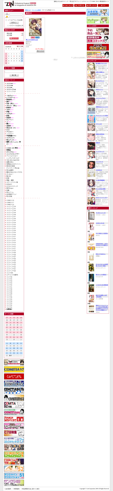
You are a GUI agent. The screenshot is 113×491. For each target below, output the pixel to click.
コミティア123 (11, 224)
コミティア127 (11, 216)
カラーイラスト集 (12, 182)
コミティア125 (11, 220)
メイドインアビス (100, 98)
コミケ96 (9, 277)
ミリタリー (10, 134)
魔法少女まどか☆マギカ (14, 172)
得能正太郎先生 (100, 134)
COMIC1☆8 (10, 200)
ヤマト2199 (99, 124)
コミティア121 (11, 228)
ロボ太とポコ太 (100, 223)
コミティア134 (11, 206)
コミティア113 (11, 245)
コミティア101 (11, 269)
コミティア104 (11, 263)
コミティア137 (11, 91)
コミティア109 (11, 252)
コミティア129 (11, 212)
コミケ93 (9, 283)
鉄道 (7, 178)
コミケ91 (9, 287)
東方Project (9, 188)
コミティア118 (11, 234)
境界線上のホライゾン (13, 164)
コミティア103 (11, 265)
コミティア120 (11, 230)
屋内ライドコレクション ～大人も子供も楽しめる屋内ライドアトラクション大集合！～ (102, 308)
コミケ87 (9, 295)
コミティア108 (11, 255)
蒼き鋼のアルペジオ (101, 63)
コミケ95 (9, 279)
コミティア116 (11, 238)
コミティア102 (11, 267)
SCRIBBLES (99, 170)
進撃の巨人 (10, 162)
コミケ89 (9, 291)
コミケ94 (9, 281)
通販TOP (28, 10)
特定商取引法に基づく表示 (30, 489)
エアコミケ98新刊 (12, 275)
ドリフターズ (99, 161)
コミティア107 (11, 257)
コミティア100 (11, 271)
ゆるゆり (9, 184)
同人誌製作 (10, 170)
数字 (10, 355)
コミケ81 (9, 307)
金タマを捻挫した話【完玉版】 (101, 296)
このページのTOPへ (79, 57)
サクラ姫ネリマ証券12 (102, 233)
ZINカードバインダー (101, 197)
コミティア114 (11, 242)
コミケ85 (9, 299)
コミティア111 (11, 248)
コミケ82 (9, 305)
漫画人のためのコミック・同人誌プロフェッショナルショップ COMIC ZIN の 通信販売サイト (81, 1)
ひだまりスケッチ (12, 186)
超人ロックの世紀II (101, 274)
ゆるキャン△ (99, 89)
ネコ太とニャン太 (100, 212)
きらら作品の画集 (100, 188)
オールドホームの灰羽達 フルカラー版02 (102, 265)
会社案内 (8, 489)
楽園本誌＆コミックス (102, 106)
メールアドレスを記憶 (15, 20)
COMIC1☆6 (10, 204)
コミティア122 (11, 226)
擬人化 (8, 176)
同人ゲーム (10, 192)
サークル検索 (36, 10)
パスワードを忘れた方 (16, 25)
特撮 (7, 190)
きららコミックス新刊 (102, 115)
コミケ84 (9, 301)
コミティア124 (11, 222)
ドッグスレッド (100, 151)
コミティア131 (11, 208)
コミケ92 (9, 285)
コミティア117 (11, 236)
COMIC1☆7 (10, 202)
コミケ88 (9, 293)
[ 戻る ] (55, 59)
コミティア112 (11, 246)
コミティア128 (11, 214)
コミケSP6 (9, 273)
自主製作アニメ (11, 194)
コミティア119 (11, 232)
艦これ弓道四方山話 (32, 39)
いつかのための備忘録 (102, 284)
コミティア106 (11, 259)
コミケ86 (9, 297)
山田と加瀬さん (100, 72)
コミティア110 (11, 250)
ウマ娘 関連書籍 (100, 180)
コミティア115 (11, 240)
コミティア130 (11, 210)
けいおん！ (10, 174)
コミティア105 (11, 261)
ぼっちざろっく (100, 80)
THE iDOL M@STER (12, 160)
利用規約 (17, 489)
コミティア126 (11, 218)
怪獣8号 (98, 142)
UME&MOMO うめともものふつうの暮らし (102, 244)
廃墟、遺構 (10, 180)
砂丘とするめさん (100, 254)
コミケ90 (9, 289)
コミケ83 (9, 303)
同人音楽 (9, 196)
